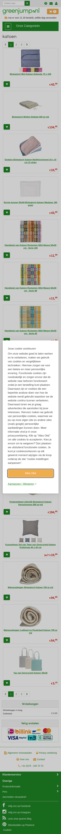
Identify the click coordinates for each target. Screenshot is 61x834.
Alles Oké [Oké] (30, 473)
